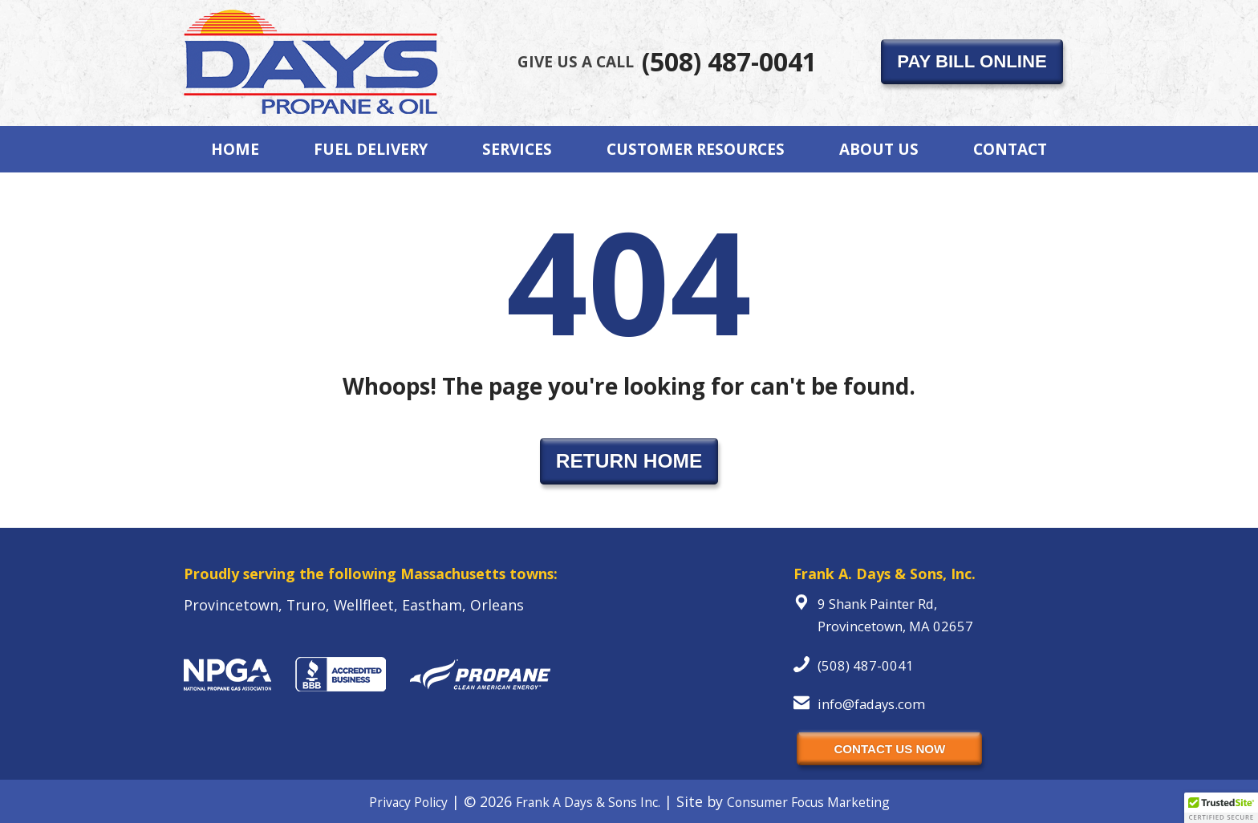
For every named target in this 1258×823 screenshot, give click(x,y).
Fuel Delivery (371, 149)
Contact (1010, 149)
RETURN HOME (629, 461)
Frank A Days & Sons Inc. (588, 802)
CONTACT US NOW (889, 749)
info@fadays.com (871, 704)
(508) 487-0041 (667, 61)
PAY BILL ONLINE (971, 61)
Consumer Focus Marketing (808, 802)
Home (235, 149)
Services (517, 149)
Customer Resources (696, 149)
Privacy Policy (408, 802)
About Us (879, 149)
